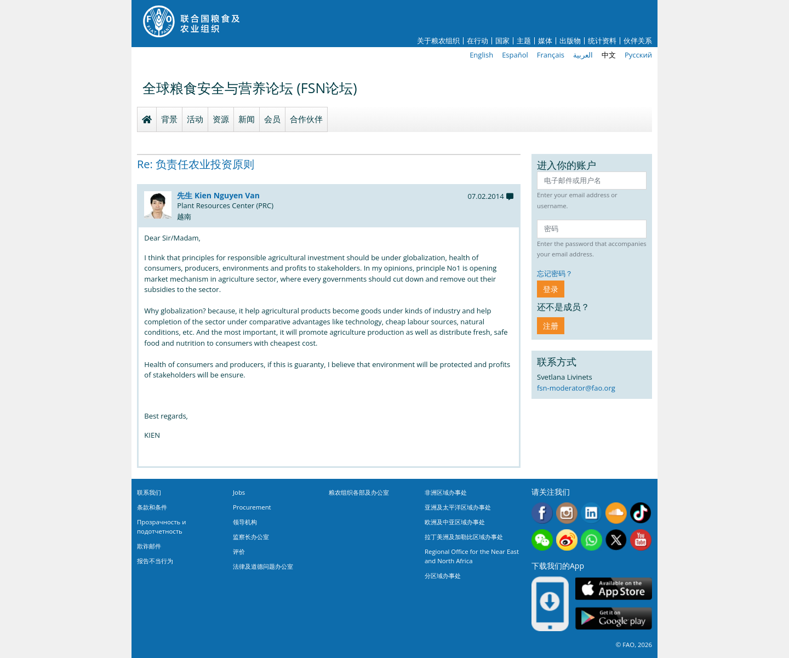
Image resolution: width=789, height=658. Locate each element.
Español (515, 55)
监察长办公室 (251, 537)
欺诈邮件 (149, 546)
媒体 (545, 40)
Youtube (640, 540)
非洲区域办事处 (446, 492)
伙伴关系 (638, 40)
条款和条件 (152, 507)
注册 (550, 326)
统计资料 (602, 40)
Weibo (567, 540)
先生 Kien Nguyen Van (218, 195)
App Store (613, 588)
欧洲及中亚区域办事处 (455, 522)
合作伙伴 (306, 118)
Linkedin (591, 513)
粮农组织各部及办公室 (359, 492)
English (481, 55)
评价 (239, 551)
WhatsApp (591, 540)
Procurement (252, 507)
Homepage (147, 119)
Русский (638, 55)
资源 (221, 118)
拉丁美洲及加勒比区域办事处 (464, 537)
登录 (550, 289)
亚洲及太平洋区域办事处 (458, 507)
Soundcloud (616, 513)
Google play (613, 618)
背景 (169, 118)
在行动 (477, 40)
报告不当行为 (155, 561)
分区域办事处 (443, 575)
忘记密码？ (555, 273)
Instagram (567, 513)
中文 (609, 55)
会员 (272, 118)
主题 (524, 40)
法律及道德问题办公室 (263, 566)
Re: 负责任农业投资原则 (195, 164)
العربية (583, 55)
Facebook (542, 513)
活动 (195, 118)
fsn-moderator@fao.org (576, 388)
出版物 (570, 40)
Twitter (616, 540)
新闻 (246, 118)
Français (550, 55)
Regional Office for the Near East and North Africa (472, 556)
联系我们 (149, 492)
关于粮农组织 (438, 40)
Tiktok (640, 513)
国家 (502, 40)
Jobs (239, 492)
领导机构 (245, 522)
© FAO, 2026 (634, 644)
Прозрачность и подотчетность (161, 526)
